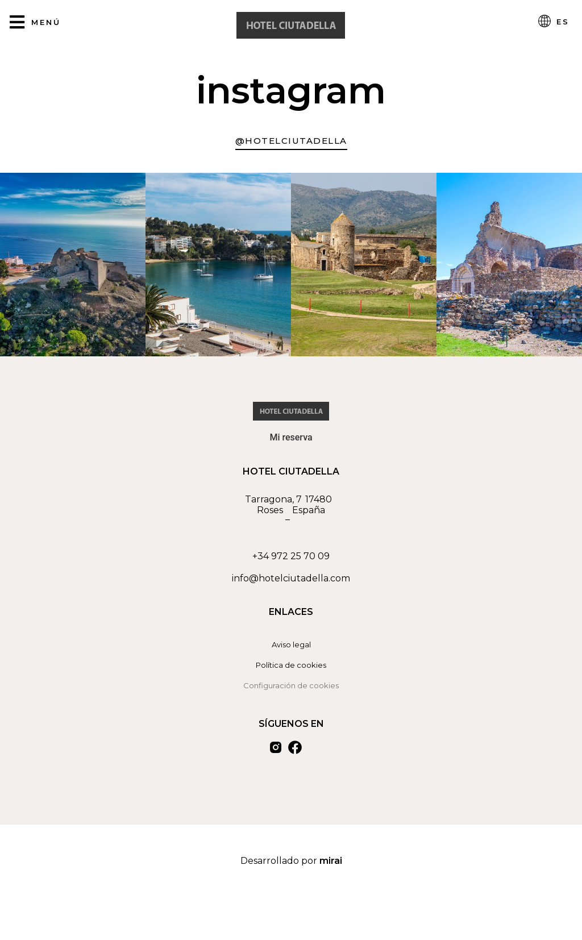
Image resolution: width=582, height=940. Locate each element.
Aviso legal (291, 644)
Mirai (330, 860)
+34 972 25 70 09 (291, 556)
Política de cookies (291, 664)
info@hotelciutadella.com (291, 578)
